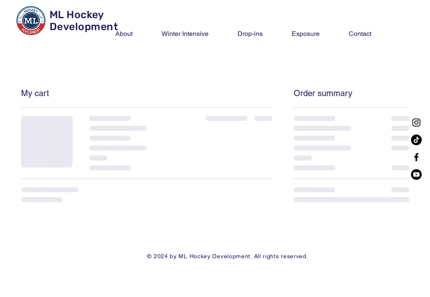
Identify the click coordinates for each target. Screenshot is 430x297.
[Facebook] (416, 157)
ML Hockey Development (84, 21)
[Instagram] (416, 122)
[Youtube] (416, 174)
